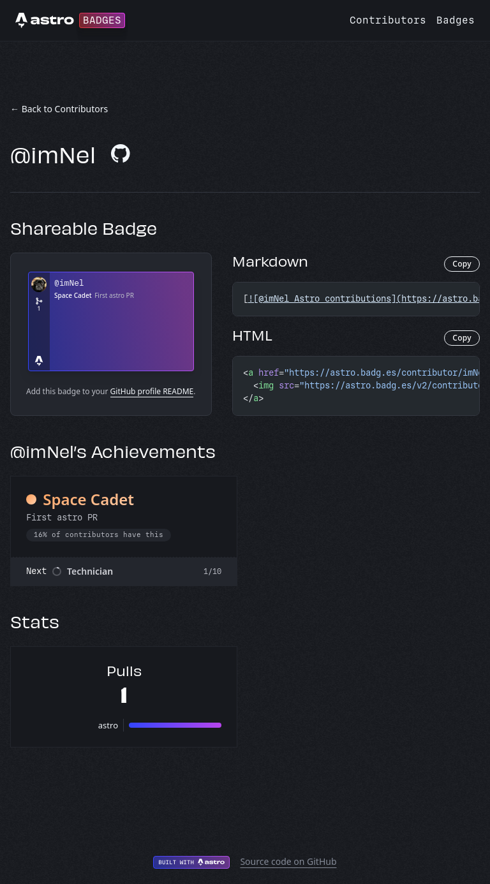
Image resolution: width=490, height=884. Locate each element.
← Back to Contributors (59, 109)
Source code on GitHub (288, 861)
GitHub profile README (152, 391)
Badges (455, 20)
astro (108, 725)
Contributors (388, 20)
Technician (90, 571)
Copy (461, 263)
